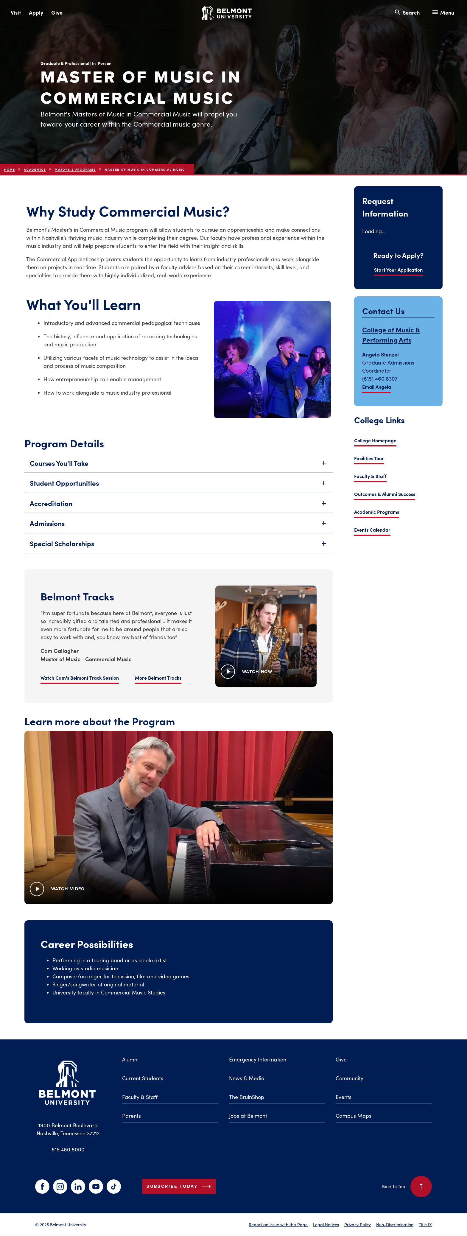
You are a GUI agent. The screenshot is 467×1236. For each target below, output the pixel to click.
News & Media (246, 1078)
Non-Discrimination (394, 1224)
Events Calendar (372, 529)
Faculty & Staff (370, 476)
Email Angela (376, 386)
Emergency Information (257, 1059)
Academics (35, 169)
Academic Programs (376, 511)
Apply (36, 12)
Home (9, 169)
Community (349, 1078)
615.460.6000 (68, 1149)
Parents (131, 1115)
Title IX (425, 1224)
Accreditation (178, 506)
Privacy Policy (357, 1224)
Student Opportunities (178, 486)
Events (343, 1096)
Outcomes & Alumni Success (384, 494)
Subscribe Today (180, 1186)
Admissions (178, 526)
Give (57, 12)
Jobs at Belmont (248, 1115)
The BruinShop (246, 1096)
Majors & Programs (75, 169)
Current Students (142, 1078)
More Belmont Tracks (112, 680)
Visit (16, 12)
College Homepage (375, 440)
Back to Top (407, 1186)
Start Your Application (398, 269)
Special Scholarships (178, 546)
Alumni (130, 1059)
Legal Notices (326, 1224)
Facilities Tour (369, 458)
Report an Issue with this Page (278, 1224)
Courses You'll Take (178, 466)
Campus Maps (353, 1115)
